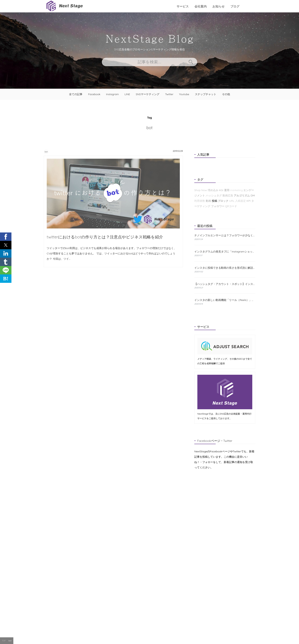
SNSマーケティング (147, 94)
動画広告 (228, 195)
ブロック (223, 201)
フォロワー (217, 206)
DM (253, 195)
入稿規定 (240, 201)
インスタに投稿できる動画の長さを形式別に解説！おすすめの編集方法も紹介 (224, 267)
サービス (183, 6)
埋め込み (213, 190)
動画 (208, 201)
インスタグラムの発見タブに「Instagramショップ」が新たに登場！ (224, 251)
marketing (236, 190)
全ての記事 (75, 94)
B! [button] (5, 278)
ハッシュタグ (214, 195)
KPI (249, 201)
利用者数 (199, 201)
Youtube (184, 94)
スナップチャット (205, 94)
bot (48, 151)
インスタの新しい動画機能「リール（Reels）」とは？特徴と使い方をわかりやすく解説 (224, 300)
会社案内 (201, 6)
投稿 (214, 201)
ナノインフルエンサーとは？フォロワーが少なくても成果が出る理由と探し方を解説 (224, 235)
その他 (226, 94)
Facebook (94, 94)
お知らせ (218, 6)
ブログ (235, 6)
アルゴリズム (242, 195)
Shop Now (200, 190)
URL (231, 201)
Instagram (112, 94)
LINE (127, 94)
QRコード (231, 206)
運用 (226, 190)
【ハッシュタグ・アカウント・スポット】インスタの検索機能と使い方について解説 (224, 284)
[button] (5, 236)
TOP (4, 640)
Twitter (169, 94)
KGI (221, 190)
